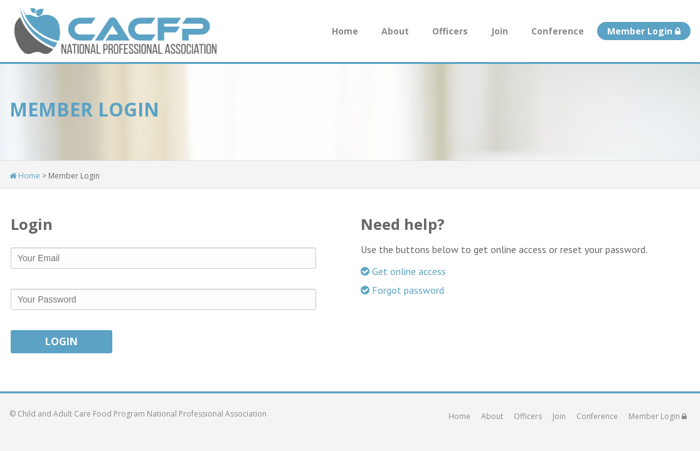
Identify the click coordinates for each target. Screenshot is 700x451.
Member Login (644, 31)
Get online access (403, 271)
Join (499, 31)
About (395, 31)
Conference (557, 31)
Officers (450, 31)
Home (345, 31)
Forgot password (402, 290)
